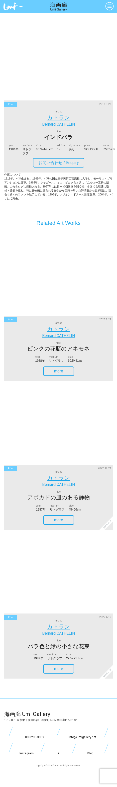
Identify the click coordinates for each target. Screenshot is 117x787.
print (10, 104)
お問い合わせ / (60, 162)
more (63, 371)
